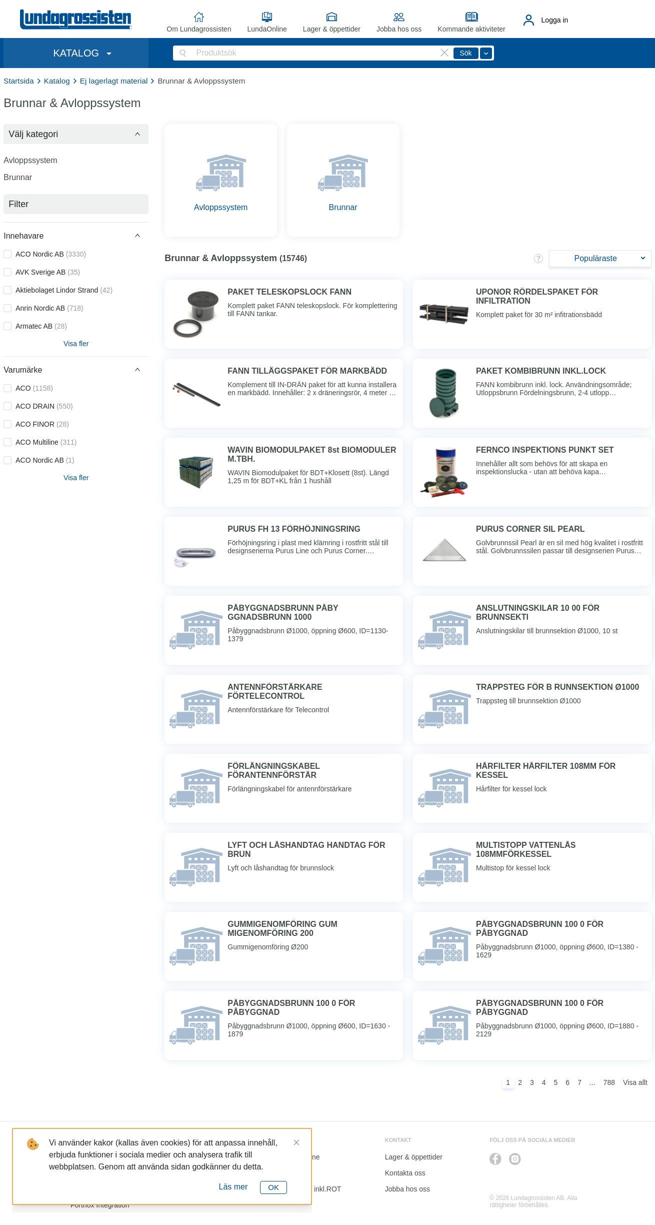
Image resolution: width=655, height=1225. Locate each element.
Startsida (19, 81)
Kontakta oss (405, 1173)
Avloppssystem (30, 160)
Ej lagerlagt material (114, 81)
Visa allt (635, 1082)
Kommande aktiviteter (471, 29)
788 (609, 1082)
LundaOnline (266, 29)
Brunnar (18, 177)
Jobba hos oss (399, 29)
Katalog (57, 81)
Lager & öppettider (331, 29)
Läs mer (233, 1186)
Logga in (555, 20)
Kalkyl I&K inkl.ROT (310, 1189)
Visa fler (76, 344)
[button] (76, 134)
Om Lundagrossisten (198, 29)
